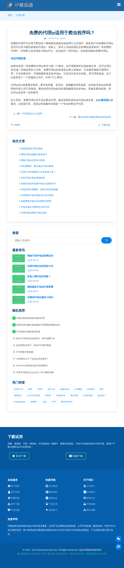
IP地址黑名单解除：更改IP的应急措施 (39, 189)
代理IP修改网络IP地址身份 (34, 212)
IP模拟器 (21, 5)
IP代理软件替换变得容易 (28, 331)
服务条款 (53, 492)
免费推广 (34, 401)
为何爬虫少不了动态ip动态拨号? (32, 358)
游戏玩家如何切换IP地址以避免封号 (38, 183)
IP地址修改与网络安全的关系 (35, 206)
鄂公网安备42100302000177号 (31, 553)
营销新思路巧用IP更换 (32, 148)
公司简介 (90, 486)
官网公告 (90, 498)
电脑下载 (76, 455)
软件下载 (15, 504)
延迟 (45, 401)
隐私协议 (53, 498)
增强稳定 (18, 395)
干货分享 (20, 15)
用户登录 (15, 486)
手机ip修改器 (19, 401)
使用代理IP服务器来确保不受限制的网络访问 (38, 324)
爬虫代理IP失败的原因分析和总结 (94, 116)
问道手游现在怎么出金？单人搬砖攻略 (35, 372)
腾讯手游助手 (67, 401)
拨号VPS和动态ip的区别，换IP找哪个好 (35, 338)
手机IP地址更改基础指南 (33, 177)
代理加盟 (90, 504)
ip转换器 (90, 389)
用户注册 (15, 492)
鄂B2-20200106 (77, 553)
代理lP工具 (18, 389)
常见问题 (15, 510)
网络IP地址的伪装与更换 (33, 160)
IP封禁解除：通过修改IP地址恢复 (37, 165)
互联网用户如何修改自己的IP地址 (37, 195)
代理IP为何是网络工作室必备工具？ (38, 171)
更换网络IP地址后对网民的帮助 (36, 200)
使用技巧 (53, 510)
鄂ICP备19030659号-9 (58, 553)
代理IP (17, 124)
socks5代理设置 (33, 395)
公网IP (40, 389)
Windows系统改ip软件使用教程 (31, 365)
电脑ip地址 (64, 389)
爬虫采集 (74, 395)
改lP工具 (51, 389)
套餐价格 (15, 498)
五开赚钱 (78, 389)
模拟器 (48, 395)
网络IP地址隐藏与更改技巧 (34, 154)
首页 (10, 15)
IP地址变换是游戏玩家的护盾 (30, 317)
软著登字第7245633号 (96, 553)
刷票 (30, 389)
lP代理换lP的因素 (24, 351)
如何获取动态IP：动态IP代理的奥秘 (33, 345)
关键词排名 (60, 395)
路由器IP (101, 395)
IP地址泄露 (87, 395)
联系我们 (90, 492)
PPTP (54, 401)
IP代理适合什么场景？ (33, 113)
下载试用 (105, 124)
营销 (101, 389)
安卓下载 (19, 455)
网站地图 (90, 510)
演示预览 (53, 486)
